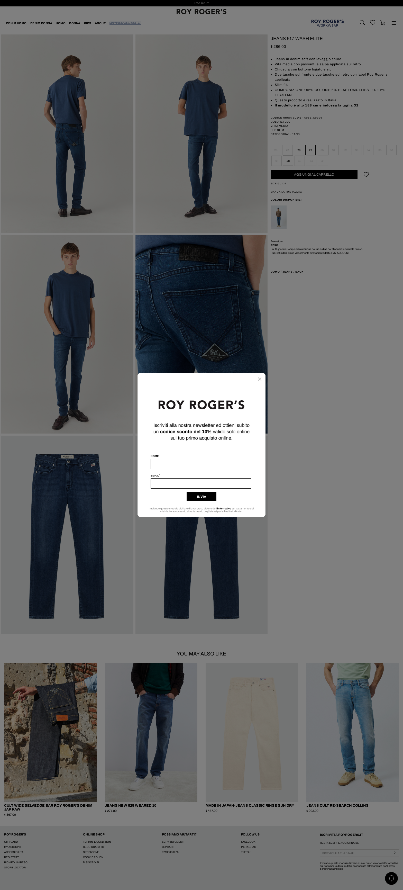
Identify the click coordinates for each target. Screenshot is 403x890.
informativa (224, 508)
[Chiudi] (259, 379)
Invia (201, 497)
